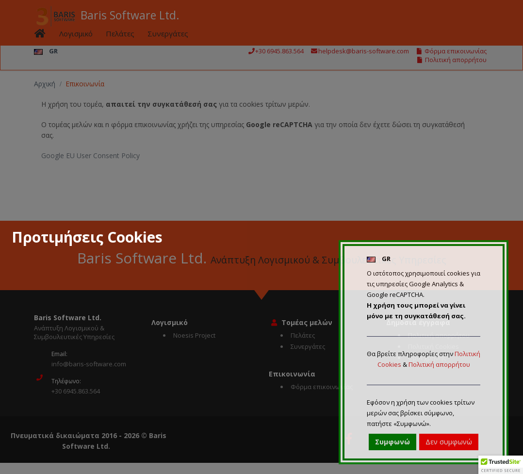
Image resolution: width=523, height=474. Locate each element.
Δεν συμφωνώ (448, 441)
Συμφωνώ (392, 441)
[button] (500, 465)
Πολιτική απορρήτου (439, 364)
